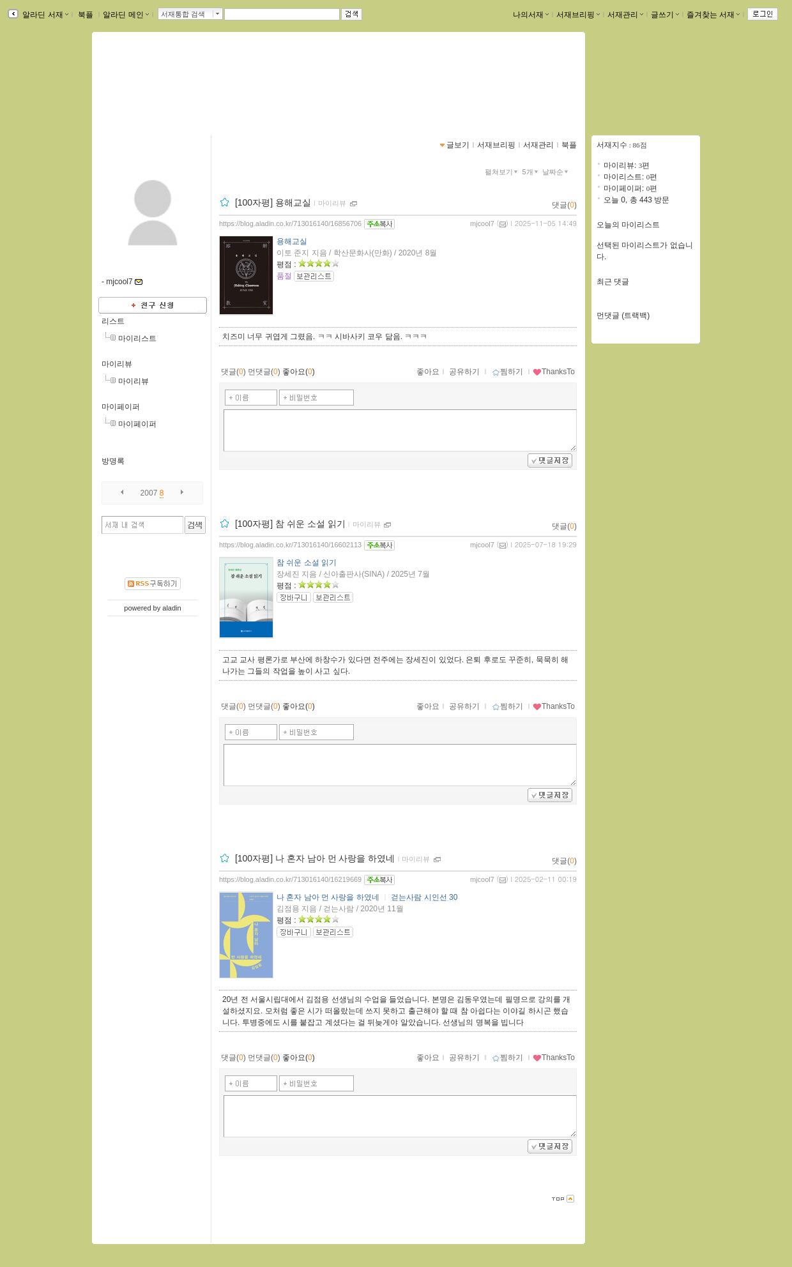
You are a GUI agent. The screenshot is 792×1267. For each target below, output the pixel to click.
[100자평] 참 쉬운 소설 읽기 (290, 524)
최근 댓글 (613, 281)
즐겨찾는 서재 (713, 14)
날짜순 (556, 172)
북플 (86, 14)
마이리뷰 (117, 364)
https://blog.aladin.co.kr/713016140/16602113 (290, 545)
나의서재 (531, 14)
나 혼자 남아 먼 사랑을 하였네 (328, 897)
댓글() (564, 205)
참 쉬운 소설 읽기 (307, 562)
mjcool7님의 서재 (156, 79)
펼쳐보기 (502, 172)
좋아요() (298, 371)
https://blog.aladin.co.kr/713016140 (174, 93)
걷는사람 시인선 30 (424, 897)
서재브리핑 (578, 14)
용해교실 (292, 241)
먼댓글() (264, 371)
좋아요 (427, 371)
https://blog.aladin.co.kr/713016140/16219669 (290, 879)
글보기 (457, 144)
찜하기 (507, 371)
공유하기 (464, 371)
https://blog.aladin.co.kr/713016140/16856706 (290, 223)
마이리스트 (137, 338)
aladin (171, 608)
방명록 (113, 461)
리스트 (113, 321)
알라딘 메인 (125, 14)
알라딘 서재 (44, 14)
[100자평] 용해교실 (273, 202)
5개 (531, 172)
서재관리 (625, 14)
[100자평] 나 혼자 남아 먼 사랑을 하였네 (315, 858)
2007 (149, 493)
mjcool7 (482, 223)
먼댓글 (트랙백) (623, 315)
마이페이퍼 (121, 406)
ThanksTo (554, 371)
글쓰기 (665, 14)
